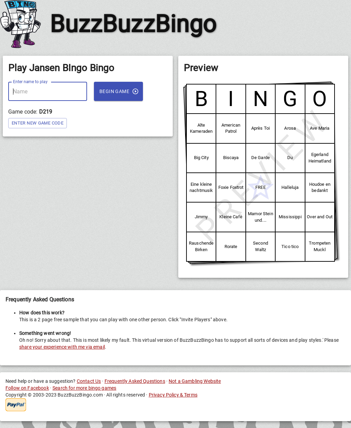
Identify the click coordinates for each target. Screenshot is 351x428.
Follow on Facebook (27, 388)
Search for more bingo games (84, 388)
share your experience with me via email (62, 347)
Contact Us (89, 381)
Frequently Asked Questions (135, 381)
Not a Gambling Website (195, 381)
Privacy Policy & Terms (173, 395)
